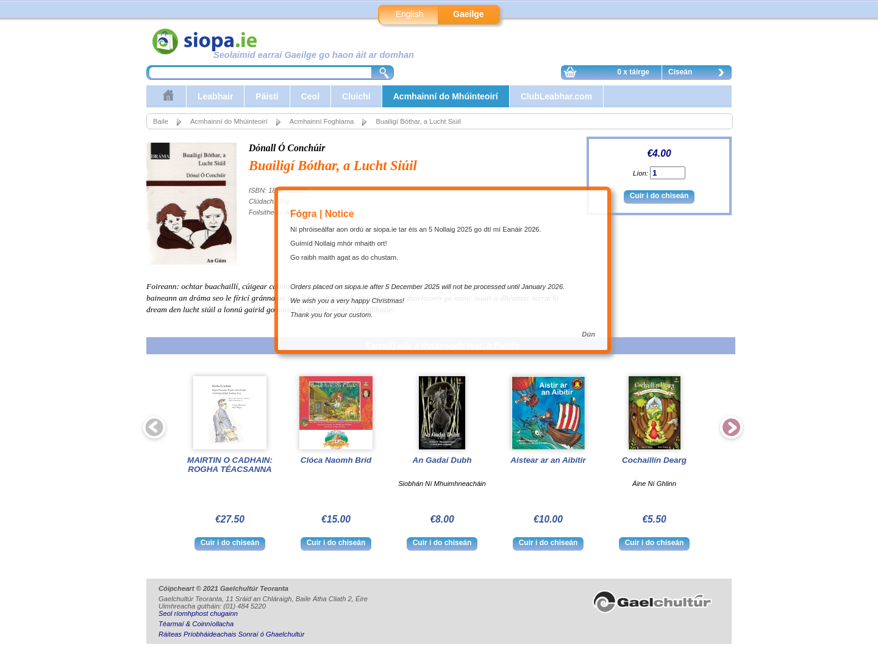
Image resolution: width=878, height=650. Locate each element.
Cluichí (356, 96)
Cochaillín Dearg (654, 460)
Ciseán (699, 74)
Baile (160, 121)
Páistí (266, 96)
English (410, 14)
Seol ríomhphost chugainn (198, 613)
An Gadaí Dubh (441, 460)
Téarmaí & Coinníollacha (196, 623)
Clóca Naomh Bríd (336, 460)
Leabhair (215, 96)
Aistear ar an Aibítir (547, 460)
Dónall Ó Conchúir (287, 148)
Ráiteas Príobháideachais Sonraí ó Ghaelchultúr (231, 634)
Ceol (310, 96)
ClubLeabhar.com (556, 96)
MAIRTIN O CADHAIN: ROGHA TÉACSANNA (230, 464)
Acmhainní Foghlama (322, 121)
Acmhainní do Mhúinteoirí (445, 96)
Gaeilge (468, 14)
